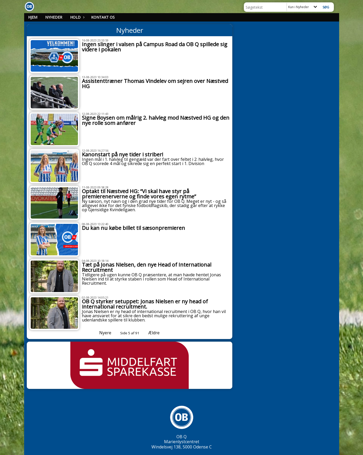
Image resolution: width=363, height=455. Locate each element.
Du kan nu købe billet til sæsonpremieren (133, 227)
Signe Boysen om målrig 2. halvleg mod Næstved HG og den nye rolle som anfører (155, 120)
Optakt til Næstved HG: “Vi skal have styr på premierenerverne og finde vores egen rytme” (139, 194)
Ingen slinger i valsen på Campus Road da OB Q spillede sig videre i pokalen (154, 47)
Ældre (157, 333)
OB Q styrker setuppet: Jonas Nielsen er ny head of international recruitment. (145, 304)
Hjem (32, 17)
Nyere (102, 333)
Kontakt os (103, 17)
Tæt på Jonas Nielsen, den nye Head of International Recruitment (146, 267)
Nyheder (53, 17)
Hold (76, 17)
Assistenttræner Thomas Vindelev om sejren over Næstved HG (155, 83)
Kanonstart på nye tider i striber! (122, 154)
